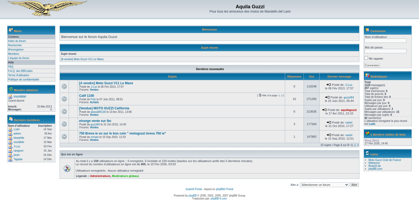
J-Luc (17, 146)
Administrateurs (100, 176)
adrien (17, 133)
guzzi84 (349, 97)
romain (95, 137)
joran (17, 154)
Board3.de (374, 165)
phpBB (193, 195)
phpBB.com (375, 168)
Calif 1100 (86, 96)
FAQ (10, 66)
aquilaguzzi (349, 109)
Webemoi (374, 162)
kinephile (19, 137)
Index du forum (17, 41)
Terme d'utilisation (18, 75)
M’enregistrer (16, 49)
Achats (94, 102)
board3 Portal (194, 189)
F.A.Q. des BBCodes (20, 71)
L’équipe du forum (18, 58)
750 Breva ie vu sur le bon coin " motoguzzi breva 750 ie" (122, 133)
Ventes (94, 89)
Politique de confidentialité (23, 79)
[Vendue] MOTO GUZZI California (104, 108)
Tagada (18, 159)
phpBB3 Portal (224, 189)
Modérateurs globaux (125, 176)
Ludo (17, 129)
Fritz (93, 99)
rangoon (19, 150)
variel (348, 122)
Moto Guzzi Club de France (384, 160)
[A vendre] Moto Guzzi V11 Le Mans (82, 59)
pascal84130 (98, 111)
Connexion (378, 31)
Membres (13, 53)
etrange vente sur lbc (95, 121)
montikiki (20, 96)
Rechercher (15, 45)
